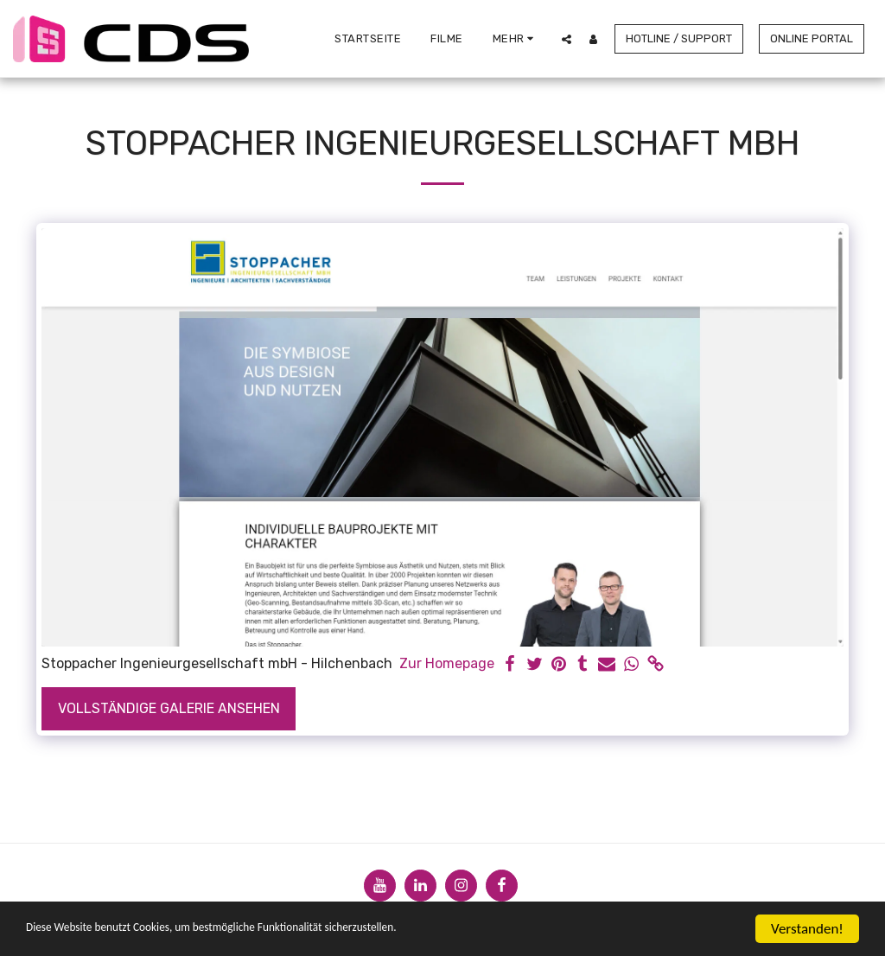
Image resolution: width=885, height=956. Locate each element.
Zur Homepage (446, 663)
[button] (566, 39)
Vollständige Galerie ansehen (169, 708)
